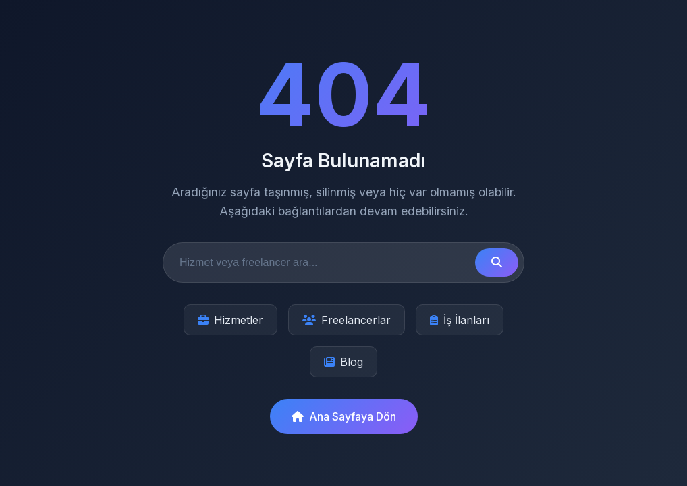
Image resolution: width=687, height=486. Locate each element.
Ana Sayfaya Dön (344, 416)
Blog (343, 362)
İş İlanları (459, 320)
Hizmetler (230, 320)
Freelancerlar (346, 320)
